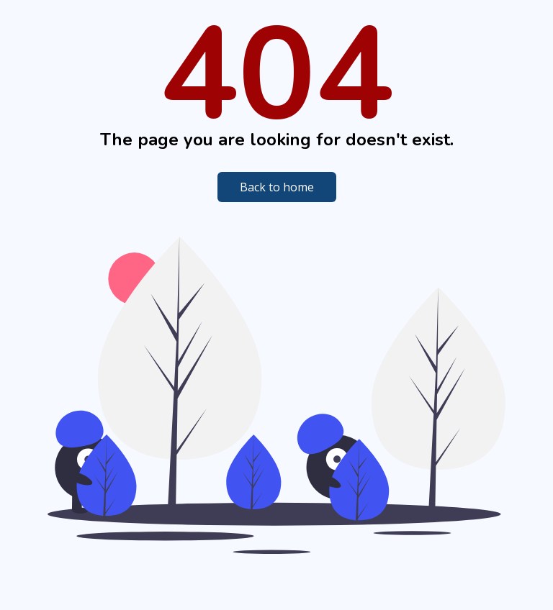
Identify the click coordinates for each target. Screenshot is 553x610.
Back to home (277, 187)
